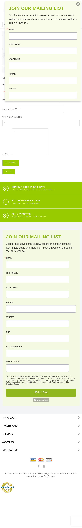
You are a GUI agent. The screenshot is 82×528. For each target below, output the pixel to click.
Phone (9, 302)
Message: (7, 154)
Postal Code (13, 362)
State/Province (14, 347)
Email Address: (9, 109)
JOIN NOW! (41, 392)
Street (10, 317)
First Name (12, 273)
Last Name (11, 288)
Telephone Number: (12, 117)
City (8, 332)
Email (9, 258)
